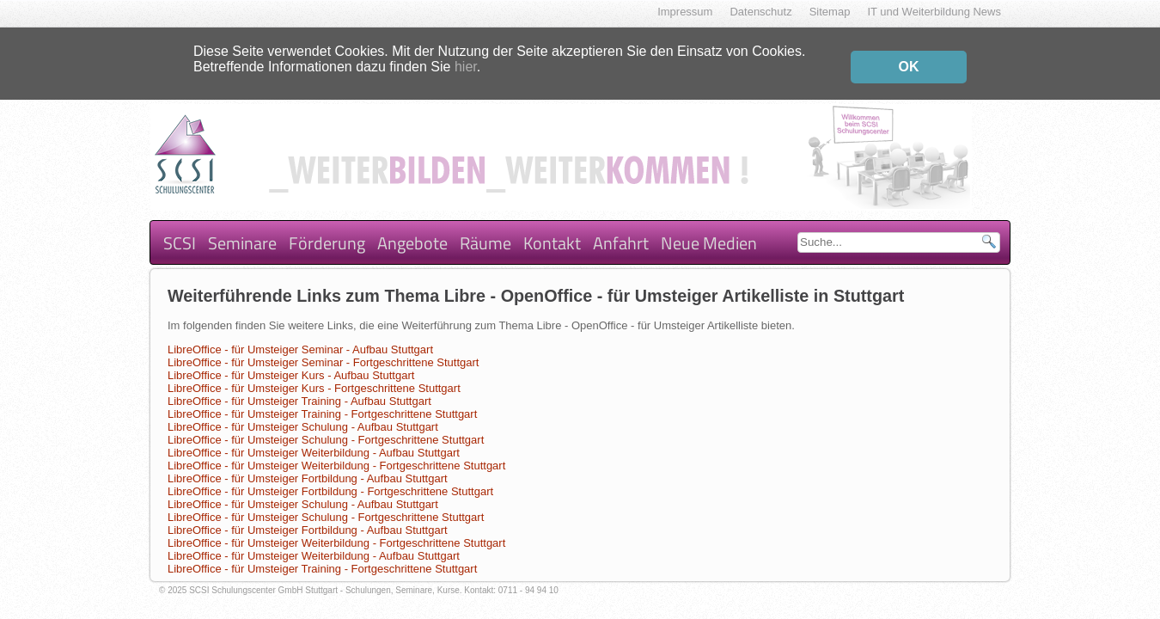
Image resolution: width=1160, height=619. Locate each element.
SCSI (179, 229)
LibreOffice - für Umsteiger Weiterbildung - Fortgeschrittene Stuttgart (336, 451)
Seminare (242, 229)
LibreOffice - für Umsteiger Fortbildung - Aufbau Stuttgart (308, 464)
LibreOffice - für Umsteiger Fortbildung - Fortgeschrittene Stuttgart (330, 477)
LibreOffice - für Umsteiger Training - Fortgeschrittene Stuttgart (322, 400)
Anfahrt (621, 229)
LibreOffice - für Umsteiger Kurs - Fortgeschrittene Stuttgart (314, 374)
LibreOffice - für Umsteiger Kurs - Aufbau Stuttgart (291, 361)
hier (466, 62)
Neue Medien (709, 229)
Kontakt (552, 229)
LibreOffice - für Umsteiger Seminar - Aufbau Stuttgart (300, 335)
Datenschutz (760, 11)
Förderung (327, 229)
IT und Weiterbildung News (934, 11)
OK (909, 62)
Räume (485, 229)
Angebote (412, 229)
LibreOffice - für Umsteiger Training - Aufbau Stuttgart (299, 387)
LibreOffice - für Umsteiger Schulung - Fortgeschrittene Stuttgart (326, 426)
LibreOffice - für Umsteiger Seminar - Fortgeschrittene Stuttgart (323, 348)
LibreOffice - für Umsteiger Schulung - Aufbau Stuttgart (303, 413)
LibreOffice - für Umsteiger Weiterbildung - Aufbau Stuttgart (314, 438)
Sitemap (830, 11)
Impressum (684, 11)
